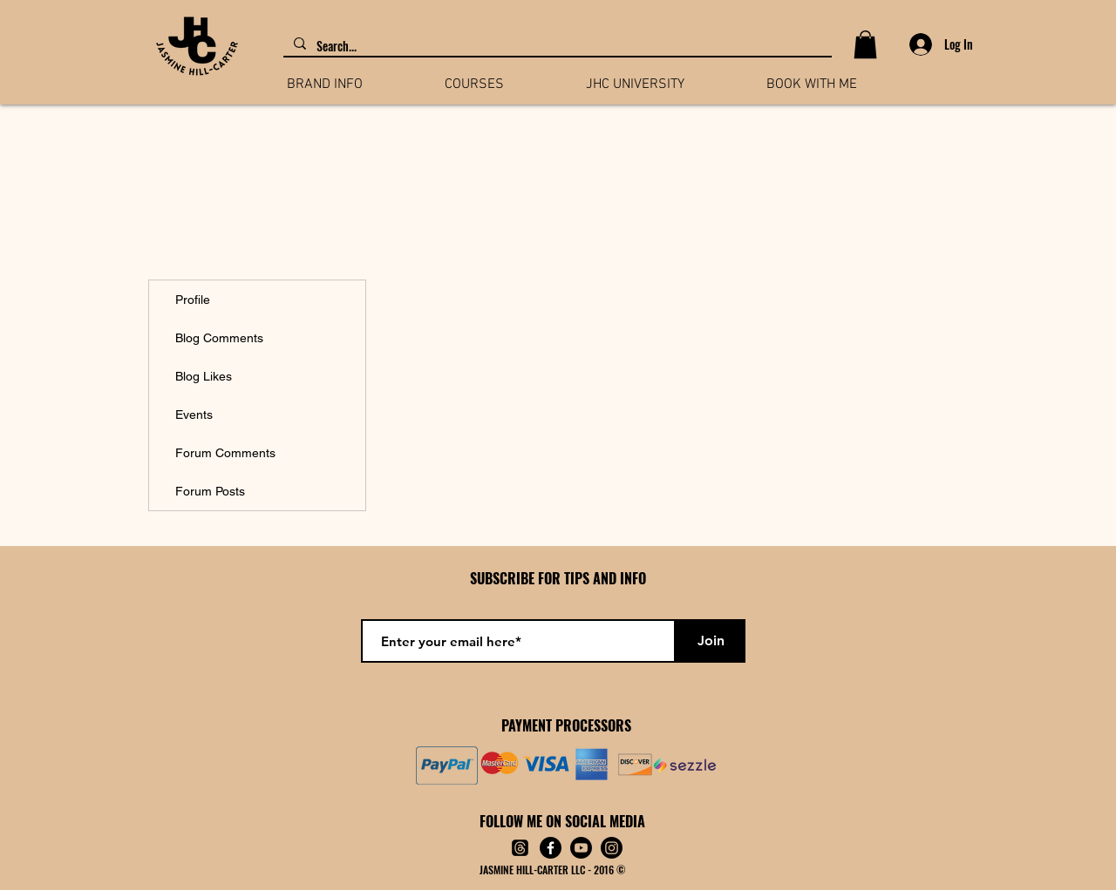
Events (194, 414)
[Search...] (555, 46)
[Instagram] (612, 848)
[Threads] (520, 848)
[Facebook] (550, 848)
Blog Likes (203, 376)
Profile (192, 300)
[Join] (710, 641)
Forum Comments (225, 453)
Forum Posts (210, 491)
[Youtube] (581, 848)
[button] (865, 44)
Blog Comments (219, 338)
